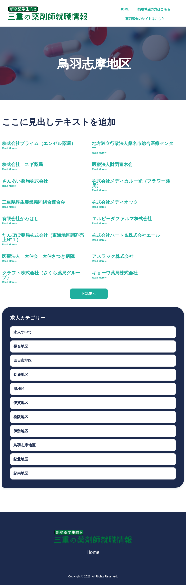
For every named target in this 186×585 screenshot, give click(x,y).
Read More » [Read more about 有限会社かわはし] (9, 223)
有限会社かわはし (20, 218)
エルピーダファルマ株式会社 (124, 218)
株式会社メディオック (115, 202)
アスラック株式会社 (112, 256)
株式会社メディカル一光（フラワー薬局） (131, 183)
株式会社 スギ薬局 (22, 164)
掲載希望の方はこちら (154, 9)
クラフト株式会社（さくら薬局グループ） (41, 275)
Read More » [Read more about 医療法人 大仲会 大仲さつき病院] (9, 261)
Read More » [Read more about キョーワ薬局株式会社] (99, 277)
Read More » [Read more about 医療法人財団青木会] (99, 169)
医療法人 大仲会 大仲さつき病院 (38, 256)
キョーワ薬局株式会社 (115, 272)
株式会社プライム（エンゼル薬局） (39, 143)
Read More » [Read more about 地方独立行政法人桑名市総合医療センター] (99, 152)
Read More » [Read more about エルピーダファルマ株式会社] (99, 223)
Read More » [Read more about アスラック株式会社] (99, 261)
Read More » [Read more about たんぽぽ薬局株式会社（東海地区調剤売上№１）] (9, 244)
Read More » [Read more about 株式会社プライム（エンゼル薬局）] (9, 148)
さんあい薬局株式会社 (25, 181)
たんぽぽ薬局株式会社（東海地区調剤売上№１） (43, 237)
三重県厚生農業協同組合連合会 (33, 202)
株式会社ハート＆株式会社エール (126, 235)
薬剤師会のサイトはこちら (145, 18)
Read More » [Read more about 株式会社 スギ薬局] (9, 169)
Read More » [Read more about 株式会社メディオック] (99, 206)
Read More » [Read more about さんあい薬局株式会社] (9, 185)
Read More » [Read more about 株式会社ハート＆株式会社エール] (99, 240)
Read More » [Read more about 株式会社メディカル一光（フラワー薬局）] (99, 190)
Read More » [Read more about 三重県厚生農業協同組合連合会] (9, 206)
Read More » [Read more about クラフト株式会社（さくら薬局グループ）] (9, 282)
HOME (124, 9)
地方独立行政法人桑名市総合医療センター (133, 145)
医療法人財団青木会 (112, 164)
